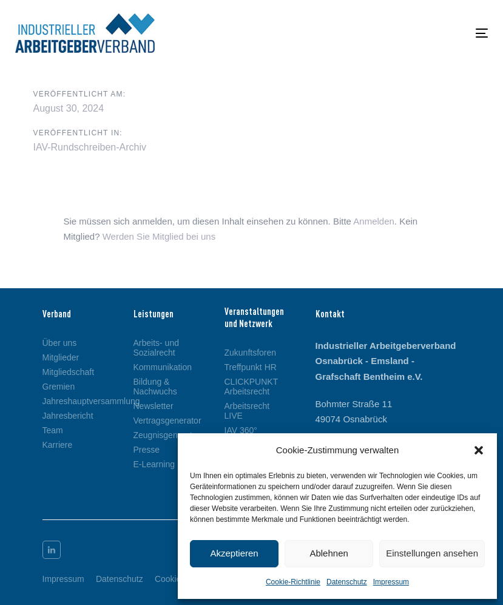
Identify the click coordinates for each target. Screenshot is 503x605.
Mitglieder (60, 357)
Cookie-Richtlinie (293, 582)
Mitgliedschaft (68, 372)
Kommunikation (160, 367)
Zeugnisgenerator (160, 435)
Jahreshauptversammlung (69, 401)
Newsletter (153, 406)
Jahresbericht (67, 416)
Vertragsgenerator (160, 420)
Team (52, 430)
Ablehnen (328, 553)
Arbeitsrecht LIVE (247, 411)
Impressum (391, 582)
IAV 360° (240, 430)
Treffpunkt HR (250, 367)
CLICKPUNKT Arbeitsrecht (251, 386)
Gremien (58, 386)
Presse (146, 450)
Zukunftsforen (250, 352)
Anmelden (373, 221)
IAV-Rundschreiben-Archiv (89, 147)
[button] (479, 450)
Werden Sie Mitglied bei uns (159, 236)
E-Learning (154, 464)
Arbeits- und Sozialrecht (156, 347)
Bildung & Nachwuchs (155, 386)
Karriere (57, 445)
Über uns (59, 343)
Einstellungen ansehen (432, 553)
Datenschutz (346, 582)
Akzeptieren (234, 553)
